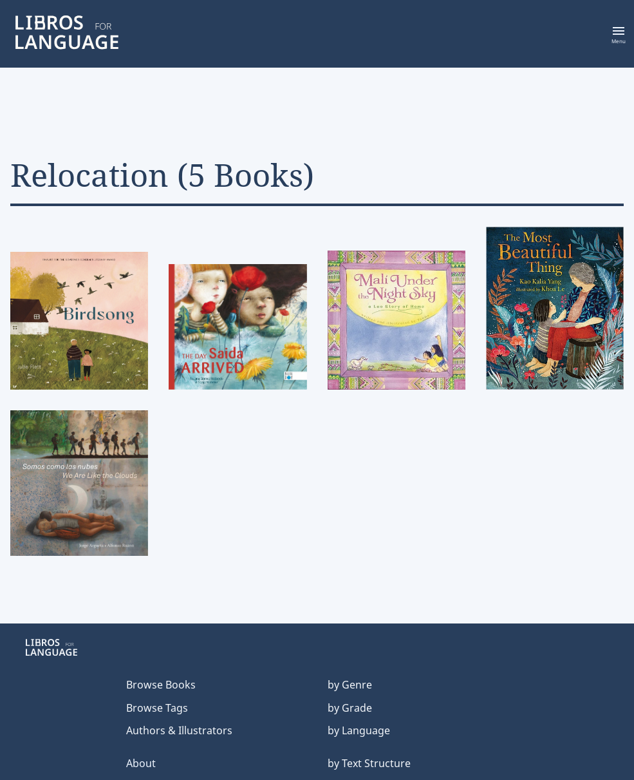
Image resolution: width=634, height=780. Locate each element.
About (141, 763)
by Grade (350, 708)
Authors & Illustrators (179, 730)
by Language (359, 730)
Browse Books (161, 685)
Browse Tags (157, 708)
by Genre (350, 685)
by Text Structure (369, 763)
